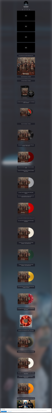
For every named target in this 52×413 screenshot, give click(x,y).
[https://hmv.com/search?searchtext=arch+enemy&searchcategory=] (26, 167)
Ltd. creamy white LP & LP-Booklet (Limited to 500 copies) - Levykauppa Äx (26, 221)
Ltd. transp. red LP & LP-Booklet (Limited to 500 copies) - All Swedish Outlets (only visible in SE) (26, 196)
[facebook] (25, 9)
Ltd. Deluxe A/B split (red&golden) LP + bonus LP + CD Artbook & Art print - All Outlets (26, 102)
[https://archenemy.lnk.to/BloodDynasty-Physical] (26, 81)
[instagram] (22, 9)
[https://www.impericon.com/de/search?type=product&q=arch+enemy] (26, 207)
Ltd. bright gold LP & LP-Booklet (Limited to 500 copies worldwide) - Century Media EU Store (26, 265)
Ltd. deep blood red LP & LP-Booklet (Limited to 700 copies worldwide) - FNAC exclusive (26, 145)
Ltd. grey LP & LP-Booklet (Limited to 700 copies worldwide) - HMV (26, 167)
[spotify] (27, 9)
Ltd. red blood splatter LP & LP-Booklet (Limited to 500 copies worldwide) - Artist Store (26, 287)
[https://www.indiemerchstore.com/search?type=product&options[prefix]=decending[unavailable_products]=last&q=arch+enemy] (26, 376)
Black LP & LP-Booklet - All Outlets (26, 123)
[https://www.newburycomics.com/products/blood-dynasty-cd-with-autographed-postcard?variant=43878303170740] (26, 398)
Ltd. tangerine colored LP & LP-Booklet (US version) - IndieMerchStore (26, 377)
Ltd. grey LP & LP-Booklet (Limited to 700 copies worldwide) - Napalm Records (26, 171)
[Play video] (26, 16)
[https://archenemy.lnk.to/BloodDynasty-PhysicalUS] (26, 77)
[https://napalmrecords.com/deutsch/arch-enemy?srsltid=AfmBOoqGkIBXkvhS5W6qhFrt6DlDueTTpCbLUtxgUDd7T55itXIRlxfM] (26, 170)
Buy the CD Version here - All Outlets (26, 76)
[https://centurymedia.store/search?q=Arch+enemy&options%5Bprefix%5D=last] (26, 373)
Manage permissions (10, 411)
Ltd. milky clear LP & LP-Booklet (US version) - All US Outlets (26, 351)
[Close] (50, 409)
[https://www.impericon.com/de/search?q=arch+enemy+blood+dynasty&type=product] (26, 192)
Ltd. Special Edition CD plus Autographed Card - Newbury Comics (26, 398)
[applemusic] (29, 9)
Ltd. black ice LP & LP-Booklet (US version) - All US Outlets (26, 330)
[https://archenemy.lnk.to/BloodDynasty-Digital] (26, 56)
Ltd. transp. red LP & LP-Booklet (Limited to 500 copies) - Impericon (26, 193)
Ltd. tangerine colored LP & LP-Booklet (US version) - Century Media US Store (26, 373)
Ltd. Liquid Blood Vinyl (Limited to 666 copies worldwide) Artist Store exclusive (26, 309)
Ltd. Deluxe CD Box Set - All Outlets (26, 80)
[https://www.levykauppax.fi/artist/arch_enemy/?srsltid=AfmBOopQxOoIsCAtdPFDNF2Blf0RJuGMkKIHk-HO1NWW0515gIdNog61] (26, 221)
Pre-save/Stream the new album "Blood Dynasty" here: (26, 55)
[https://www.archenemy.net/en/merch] (26, 287)
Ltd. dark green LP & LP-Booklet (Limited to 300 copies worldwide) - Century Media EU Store (26, 243)
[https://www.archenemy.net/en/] (26, 405)
